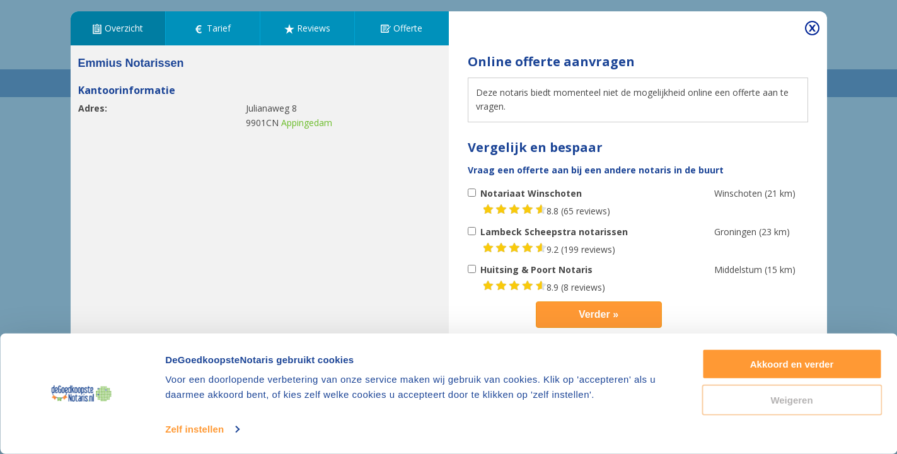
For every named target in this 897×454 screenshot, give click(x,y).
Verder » (598, 314)
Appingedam (306, 123)
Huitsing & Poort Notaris (536, 270)
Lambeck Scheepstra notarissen (554, 232)
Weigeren (791, 399)
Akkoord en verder (792, 364)
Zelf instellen (194, 429)
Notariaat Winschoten (531, 193)
